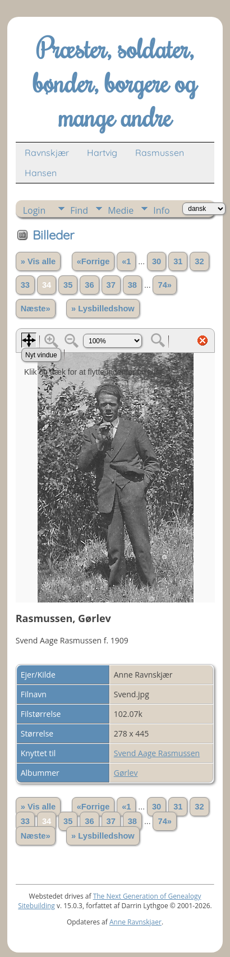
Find (79, 210)
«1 (126, 261)
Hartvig (102, 152)
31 (177, 261)
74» (164, 284)
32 (199, 261)
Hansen (41, 172)
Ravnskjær (47, 152)
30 (156, 261)
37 (111, 284)
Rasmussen (159, 152)
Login (34, 210)
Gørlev (126, 772)
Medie (121, 210)
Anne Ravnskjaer (135, 922)
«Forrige (93, 261)
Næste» (35, 308)
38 (132, 284)
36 (89, 284)
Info (161, 210)
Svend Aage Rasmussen (157, 753)
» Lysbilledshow (103, 308)
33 (25, 284)
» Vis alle (38, 261)
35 (67, 284)
